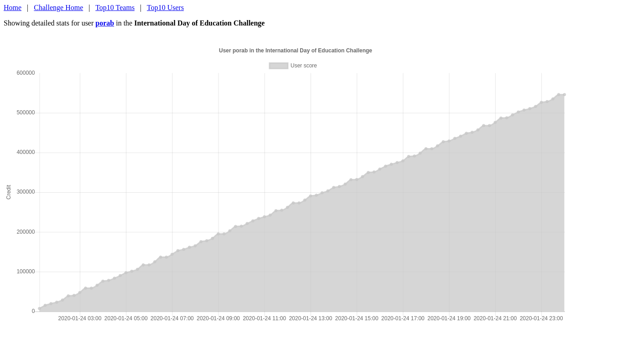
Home (12, 7)
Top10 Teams (115, 7)
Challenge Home (58, 7)
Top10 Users (165, 7)
